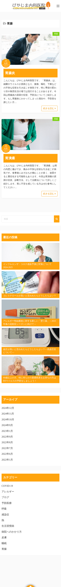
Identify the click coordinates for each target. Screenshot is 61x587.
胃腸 (56, 34)
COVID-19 (7, 486)
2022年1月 (7, 459)
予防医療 (7, 503)
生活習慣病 (8, 526)
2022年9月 (7, 436)
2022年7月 (7, 448)
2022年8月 (7, 442)
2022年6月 (7, 454)
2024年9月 (7, 425)
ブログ (5, 497)
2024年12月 (8, 408)
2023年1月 (7, 431)
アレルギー (8, 491)
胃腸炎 (10, 73)
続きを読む (49, 108)
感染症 (5, 514)
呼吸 (4, 508)
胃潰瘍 (10, 158)
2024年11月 (8, 413)
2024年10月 (8, 419)
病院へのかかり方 (12, 531)
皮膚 (4, 537)
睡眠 (4, 543)
